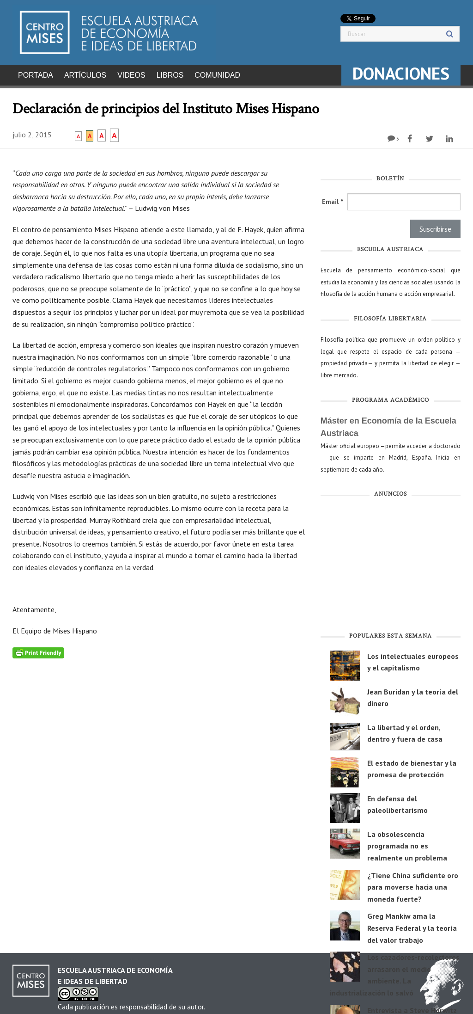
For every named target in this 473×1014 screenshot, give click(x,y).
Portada (35, 75)
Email (332, 199)
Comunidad (217, 75)
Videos (131, 75)
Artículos (85, 75)
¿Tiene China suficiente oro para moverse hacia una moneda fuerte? (412, 884)
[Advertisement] (391, 564)
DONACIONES (400, 73)
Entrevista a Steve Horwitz (412, 1007)
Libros (170, 75)
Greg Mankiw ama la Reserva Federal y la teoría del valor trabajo (412, 925)
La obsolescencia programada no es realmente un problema (407, 843)
